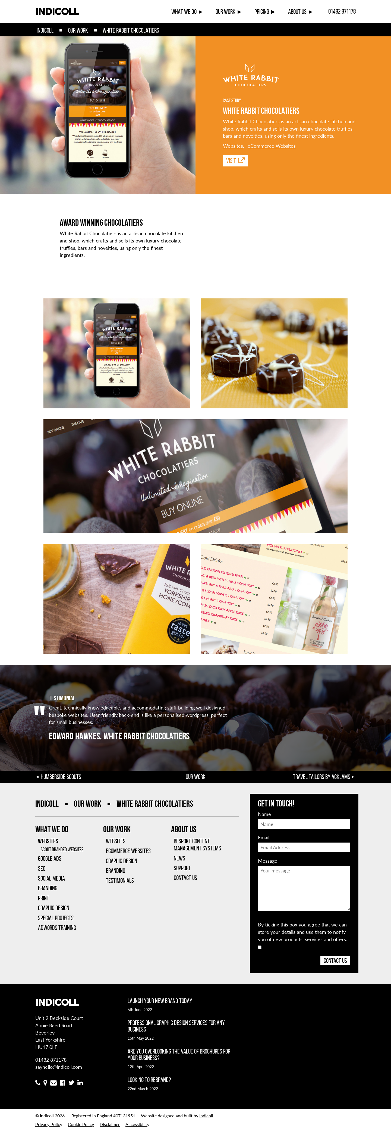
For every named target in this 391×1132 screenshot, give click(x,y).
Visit (235, 160)
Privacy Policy (48, 1124)
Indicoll (45, 30)
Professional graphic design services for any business (176, 1026)
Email (263, 837)
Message (267, 860)
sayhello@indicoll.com (58, 1066)
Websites (233, 145)
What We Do (184, 11)
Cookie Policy (81, 1124)
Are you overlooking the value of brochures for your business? (179, 1054)
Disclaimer (110, 1124)
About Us (297, 11)
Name (264, 814)
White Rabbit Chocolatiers (131, 30)
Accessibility (137, 1124)
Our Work (225, 11)
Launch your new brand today (160, 1000)
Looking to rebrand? (149, 1079)
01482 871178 (342, 11)
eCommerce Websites (272, 145)
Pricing (261, 11)
